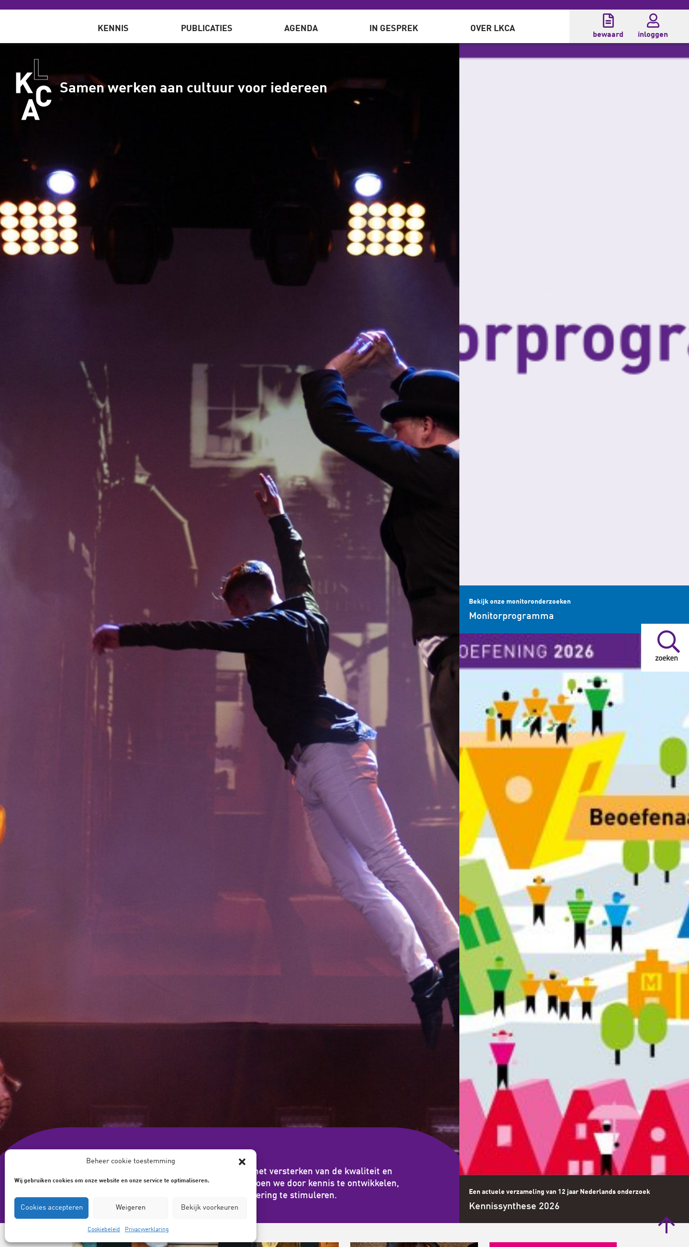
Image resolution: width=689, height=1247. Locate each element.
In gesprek (393, 28)
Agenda (301, 28)
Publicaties (207, 28)
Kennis (113, 28)
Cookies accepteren (52, 1208)
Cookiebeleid (104, 1230)
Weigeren (130, 1208)
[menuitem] (113, 26)
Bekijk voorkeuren (209, 1208)
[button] (242, 1162)
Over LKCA (492, 28)
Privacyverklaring (147, 1230)
